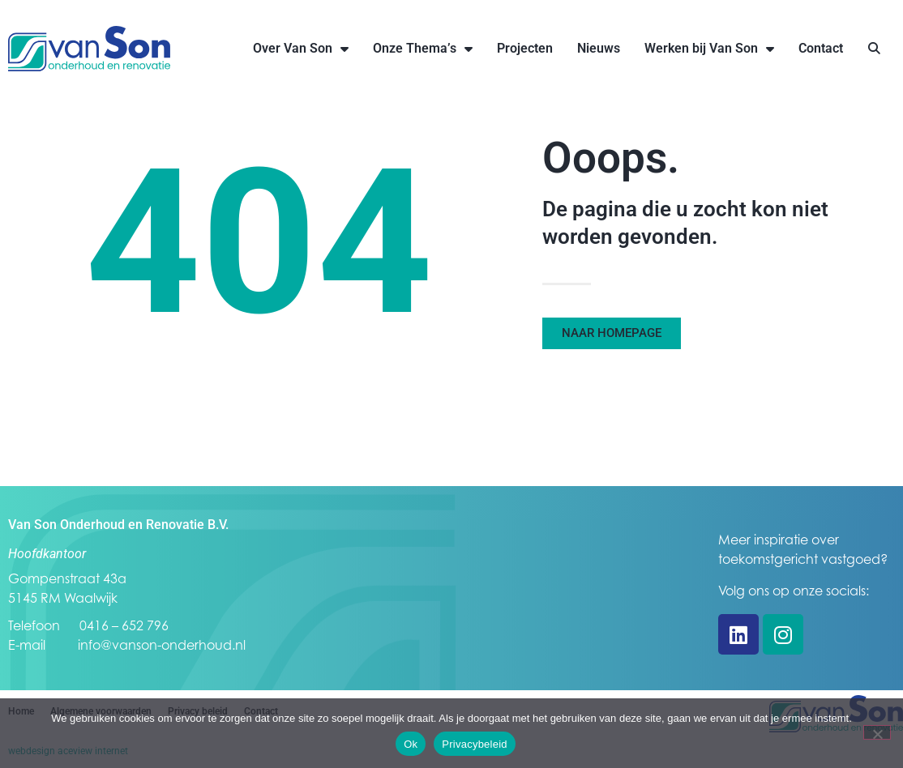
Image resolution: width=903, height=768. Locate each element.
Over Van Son (301, 49)
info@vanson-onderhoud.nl (162, 645)
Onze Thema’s (423, 49)
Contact (820, 48)
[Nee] (877, 732)
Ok (410, 744)
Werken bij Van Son (709, 49)
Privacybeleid (474, 744)
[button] (874, 49)
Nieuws (598, 48)
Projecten (525, 48)
